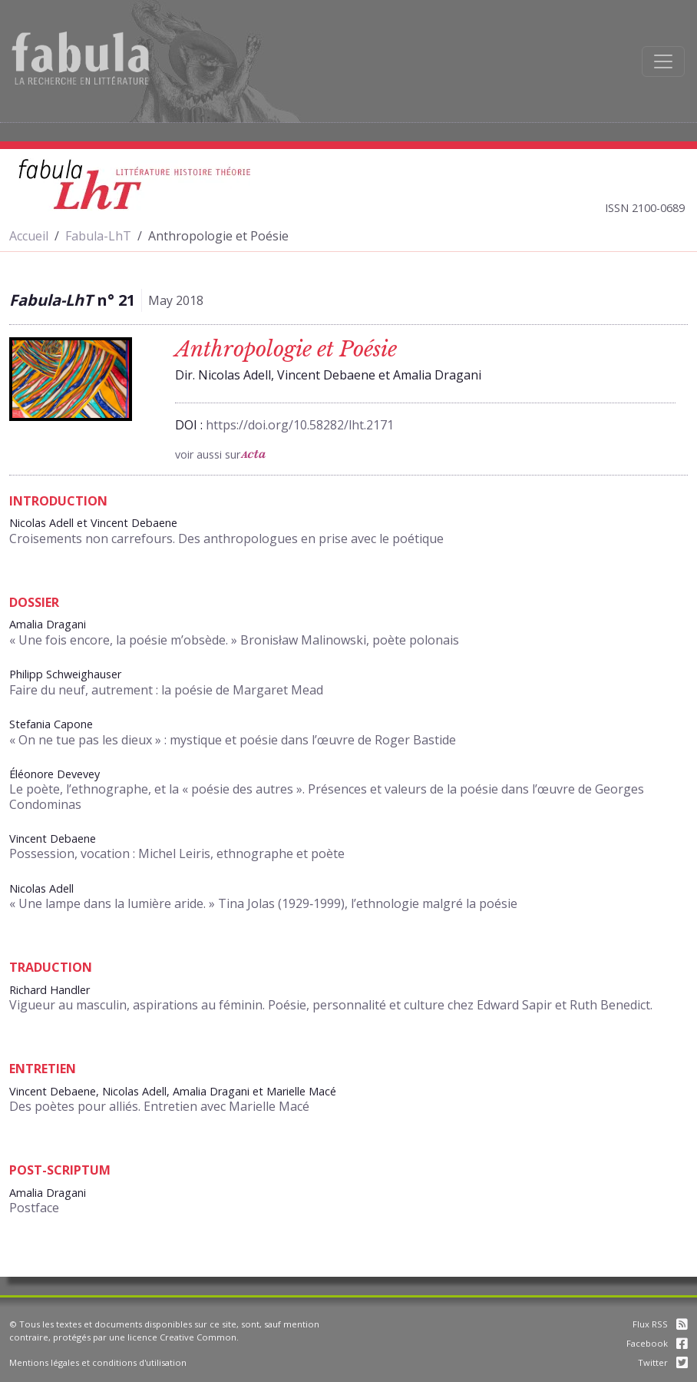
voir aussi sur (220, 454)
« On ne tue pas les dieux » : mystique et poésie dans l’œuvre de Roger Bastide (232, 739)
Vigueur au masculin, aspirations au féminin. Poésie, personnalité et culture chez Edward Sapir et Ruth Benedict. (330, 1004)
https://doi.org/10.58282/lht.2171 (300, 424)
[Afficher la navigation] (663, 61)
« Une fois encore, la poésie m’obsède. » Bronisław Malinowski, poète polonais (234, 639)
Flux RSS (660, 1324)
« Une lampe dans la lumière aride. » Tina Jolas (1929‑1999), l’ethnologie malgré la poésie (263, 903)
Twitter (663, 1362)
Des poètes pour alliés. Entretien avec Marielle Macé (159, 1106)
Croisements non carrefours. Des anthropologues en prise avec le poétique (226, 538)
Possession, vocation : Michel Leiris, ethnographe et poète (177, 853)
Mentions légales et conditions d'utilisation (98, 1362)
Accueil (28, 235)
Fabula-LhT (98, 235)
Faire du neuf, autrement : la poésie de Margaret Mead (166, 689)
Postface (34, 1207)
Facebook (657, 1343)
